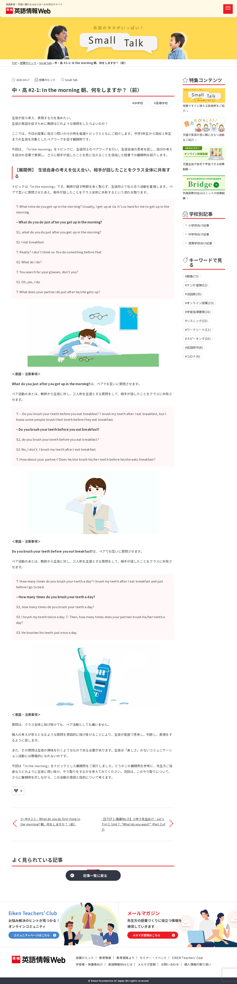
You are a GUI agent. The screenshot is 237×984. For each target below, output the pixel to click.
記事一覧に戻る (95, 875)
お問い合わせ (170, 964)
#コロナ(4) (192, 356)
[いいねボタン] (16, 790)
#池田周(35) (193, 294)
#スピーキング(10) (198, 338)
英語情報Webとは (120, 964)
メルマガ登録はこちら (147, 935)
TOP (14, 63)
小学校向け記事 (198, 225)
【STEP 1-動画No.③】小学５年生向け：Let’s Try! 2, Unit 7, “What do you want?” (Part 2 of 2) (133, 824)
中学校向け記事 (198, 234)
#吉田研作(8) (194, 347)
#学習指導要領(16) (198, 312)
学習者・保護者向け (89, 964)
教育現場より (125, 957)
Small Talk (45, 63)
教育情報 (105, 957)
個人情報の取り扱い (197, 964)
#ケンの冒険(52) (196, 285)
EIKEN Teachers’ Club (187, 957)
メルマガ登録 (147, 964)
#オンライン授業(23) (199, 303)
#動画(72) (191, 276)
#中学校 (137, 103)
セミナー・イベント (153, 957)
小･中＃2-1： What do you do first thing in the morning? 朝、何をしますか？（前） (50, 821)
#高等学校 (161, 103)
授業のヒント (28, 63)
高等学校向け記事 (200, 243)
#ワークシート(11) (198, 330)
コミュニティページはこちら (32, 935)
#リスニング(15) (196, 321)
